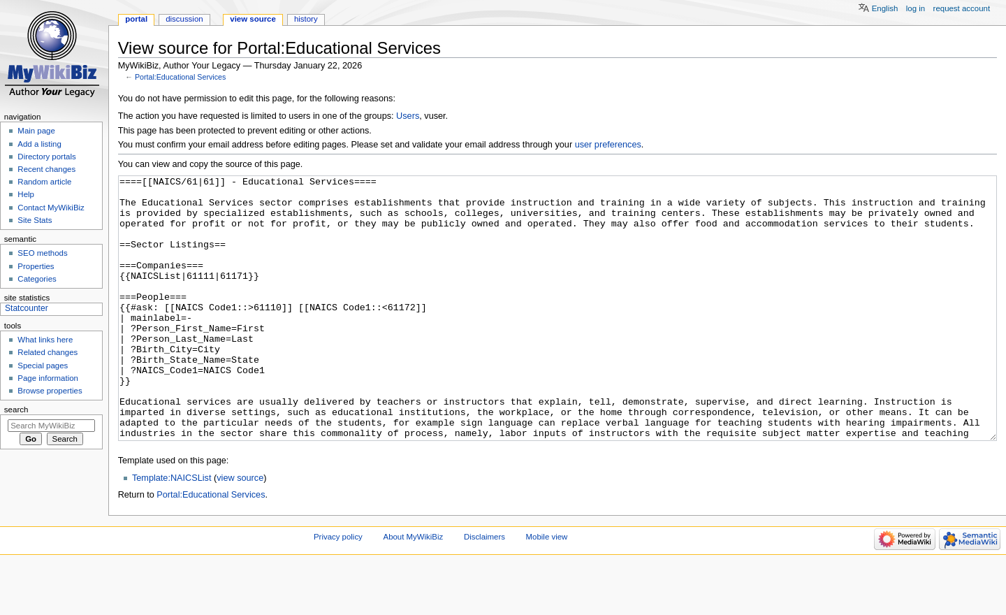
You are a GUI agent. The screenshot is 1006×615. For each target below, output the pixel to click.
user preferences (608, 145)
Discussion (184, 19)
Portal (136, 19)
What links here (45, 339)
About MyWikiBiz (414, 589)
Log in (915, 8)
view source (240, 530)
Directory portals (46, 156)
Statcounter (26, 308)
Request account (962, 8)
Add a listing (39, 144)
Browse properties (49, 390)
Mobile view (547, 589)
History (306, 19)
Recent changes (46, 169)
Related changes (47, 352)
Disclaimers (484, 589)
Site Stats (34, 220)
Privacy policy (338, 589)
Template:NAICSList (172, 530)
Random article (44, 182)
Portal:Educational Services (180, 77)
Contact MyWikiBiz (50, 207)
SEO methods (42, 253)
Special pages (42, 365)
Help (25, 194)
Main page (36, 130)
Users (407, 116)
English (885, 8)
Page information (47, 378)
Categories (36, 279)
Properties (35, 266)
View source (253, 19)
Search (16, 409)
